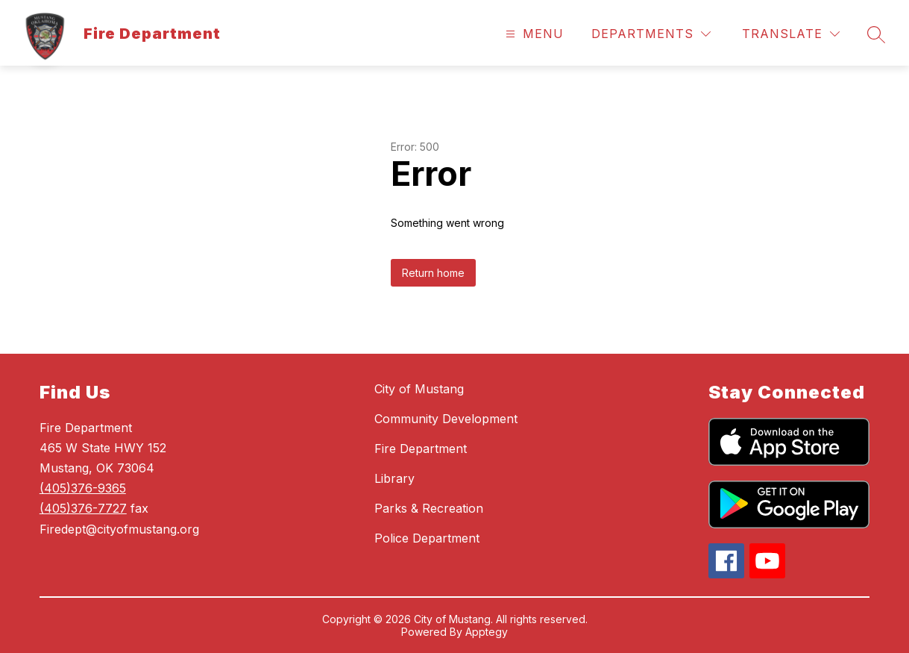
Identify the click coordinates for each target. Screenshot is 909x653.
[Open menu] (533, 34)
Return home (433, 272)
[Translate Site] (790, 34)
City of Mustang (419, 388)
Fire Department (420, 448)
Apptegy (486, 631)
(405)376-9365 (83, 488)
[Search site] (876, 34)
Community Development (446, 418)
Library (394, 478)
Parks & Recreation (428, 508)
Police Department (426, 538)
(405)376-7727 (83, 508)
